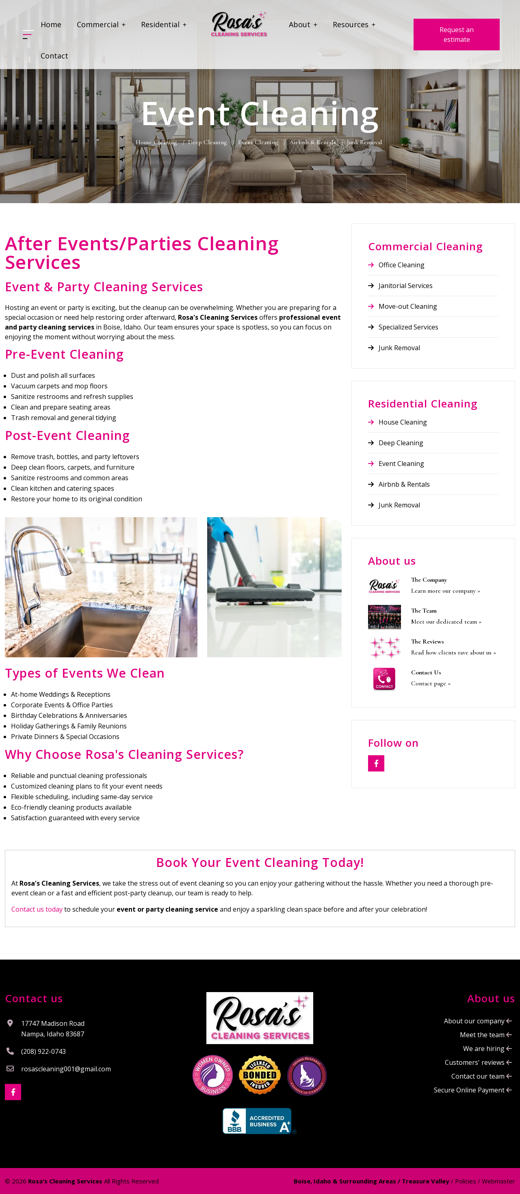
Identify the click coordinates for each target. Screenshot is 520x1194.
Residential (163, 24)
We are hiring (487, 1048)
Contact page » (431, 683)
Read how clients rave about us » (453, 652)
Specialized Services (403, 327)
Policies (465, 1181)
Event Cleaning (396, 463)
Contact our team (481, 1076)
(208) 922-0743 (43, 1051)
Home (51, 24)
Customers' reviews (478, 1062)
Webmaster (498, 1181)
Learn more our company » (445, 591)
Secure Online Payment (473, 1090)
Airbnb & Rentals (399, 484)
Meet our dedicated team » (446, 622)
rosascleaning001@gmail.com (66, 1068)
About (303, 24)
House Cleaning (397, 422)
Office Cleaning (396, 264)
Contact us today (37, 909)
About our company (478, 1020)
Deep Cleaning (395, 442)
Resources (354, 24)
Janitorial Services (400, 285)
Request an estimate (457, 34)
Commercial (101, 24)
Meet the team (486, 1034)
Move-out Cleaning (402, 306)
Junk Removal (394, 347)
